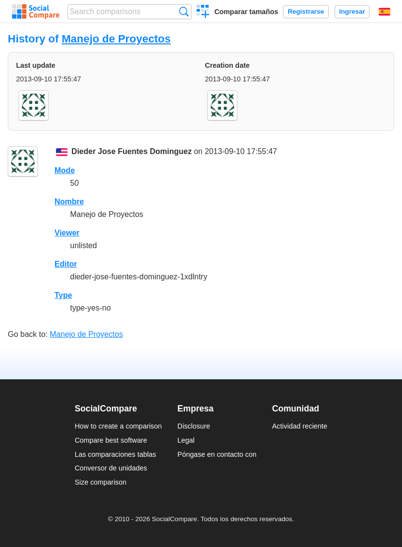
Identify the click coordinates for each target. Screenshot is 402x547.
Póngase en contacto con (217, 454)
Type (63, 295)
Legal (186, 440)
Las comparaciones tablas (115, 454)
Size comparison (100, 482)
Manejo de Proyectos (116, 39)
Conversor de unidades (110, 468)
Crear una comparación (203, 12)
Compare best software (110, 440)
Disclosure (194, 426)
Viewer (67, 233)
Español (384, 12)
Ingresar (352, 11)
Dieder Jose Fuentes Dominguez (132, 151)
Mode (65, 170)
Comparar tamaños (246, 12)
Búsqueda (183, 11)
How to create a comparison (118, 426)
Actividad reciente (300, 426)
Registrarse (306, 11)
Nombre (69, 201)
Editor (66, 264)
